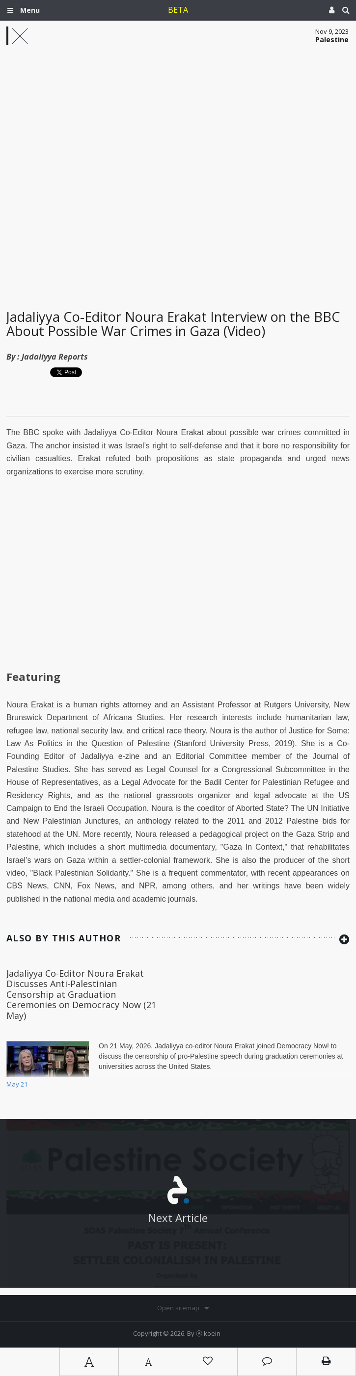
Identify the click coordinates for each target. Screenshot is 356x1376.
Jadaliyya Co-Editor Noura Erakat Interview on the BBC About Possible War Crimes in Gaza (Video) (173, 324)
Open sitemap (178, 1307)
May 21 (16, 1084)
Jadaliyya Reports (55, 356)
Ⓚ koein (208, 1333)
